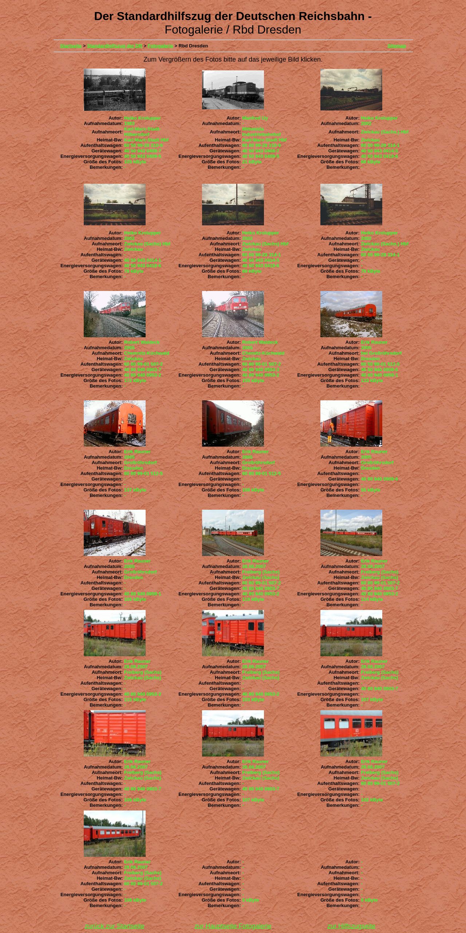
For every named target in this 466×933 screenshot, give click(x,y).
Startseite (71, 45)
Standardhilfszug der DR (114, 45)
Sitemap (396, 45)
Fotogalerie (160, 45)
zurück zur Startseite (115, 926)
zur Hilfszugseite (351, 926)
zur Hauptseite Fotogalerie (232, 926)
